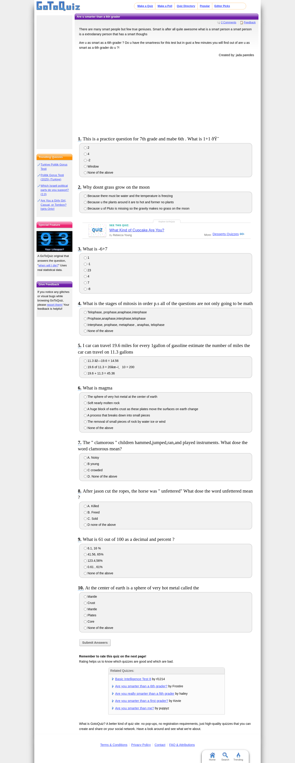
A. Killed (91, 506)
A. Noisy (91, 457)
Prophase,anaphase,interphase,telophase (115, 318)
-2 (87, 160)
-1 (87, 264)
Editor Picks (222, 6)
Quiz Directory (186, 6)
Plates (90, 615)
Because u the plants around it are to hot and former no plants (129, 202)
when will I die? (48, 265)
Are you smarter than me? (134, 708)
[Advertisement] (166, 95)
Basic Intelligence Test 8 (133, 679)
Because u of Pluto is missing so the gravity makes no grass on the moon (136, 208)
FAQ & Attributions (182, 745)
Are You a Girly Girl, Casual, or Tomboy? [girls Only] (53, 205)
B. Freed (92, 512)
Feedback (250, 22)
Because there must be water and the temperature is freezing (128, 196)
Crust (89, 603)
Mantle (90, 596)
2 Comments (228, 22)
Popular (205, 6)
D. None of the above (100, 476)
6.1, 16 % (92, 548)
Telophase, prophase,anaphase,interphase (115, 312)
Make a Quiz (145, 6)
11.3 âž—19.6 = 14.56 (101, 361)
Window (91, 166)
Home (212, 756)
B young (91, 464)
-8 (87, 289)
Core (89, 621)
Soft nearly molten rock (102, 403)
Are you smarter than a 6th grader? (141, 686)
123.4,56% (93, 560)
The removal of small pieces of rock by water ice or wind (124, 421)
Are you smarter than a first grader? (141, 701)
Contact (159, 745)
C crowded (93, 470)
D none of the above (100, 524)
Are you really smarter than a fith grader (144, 693)
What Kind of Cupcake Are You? (136, 230)
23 (87, 270)
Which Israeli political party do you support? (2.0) (55, 190)
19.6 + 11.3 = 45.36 (99, 373)
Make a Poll (165, 6)
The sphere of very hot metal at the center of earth (120, 396)
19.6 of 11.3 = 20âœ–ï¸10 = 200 (109, 367)
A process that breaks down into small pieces (117, 415)
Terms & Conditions (113, 745)
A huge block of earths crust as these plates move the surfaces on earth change (141, 409)
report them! (55, 304)
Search (225, 756)
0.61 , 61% (93, 567)
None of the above (98, 172)
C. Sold (91, 518)
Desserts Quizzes (225, 234)
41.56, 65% (94, 554)
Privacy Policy (141, 745)
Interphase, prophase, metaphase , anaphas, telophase (124, 325)
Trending (238, 756)
